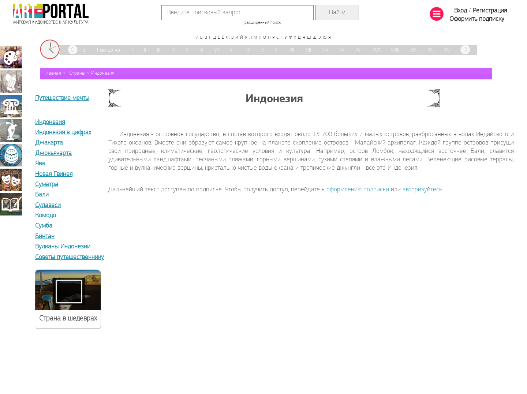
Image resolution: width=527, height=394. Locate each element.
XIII (308, 50)
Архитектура (11, 106)
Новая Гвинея (53, 174)
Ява (40, 163)
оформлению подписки (357, 189)
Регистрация (490, 10)
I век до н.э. (109, 50)
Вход (460, 10)
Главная (52, 73)
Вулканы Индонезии (62, 246)
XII (291, 50)
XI (277, 50)
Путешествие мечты (62, 98)
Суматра (46, 184)
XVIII (395, 50)
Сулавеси (48, 205)
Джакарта (49, 142)
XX (430, 50)
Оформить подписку (476, 19)
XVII (376, 50)
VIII (233, 50)
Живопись (11, 57)
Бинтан (45, 236)
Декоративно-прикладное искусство (11, 155)
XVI (358, 50)
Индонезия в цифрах (63, 132)
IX (248, 50)
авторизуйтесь (422, 189)
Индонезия (103, 73)
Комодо (45, 215)
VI (201, 50)
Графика (11, 81)
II (145, 50)
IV (173, 50)
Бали (42, 194)
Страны (77, 73)
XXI (447, 50)
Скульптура (11, 130)
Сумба (43, 225)
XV (341, 50)
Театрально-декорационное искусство (11, 179)
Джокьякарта (53, 153)
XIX (413, 50)
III (158, 50)
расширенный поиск (262, 22)
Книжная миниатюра (11, 204)
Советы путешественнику (69, 257)
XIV (325, 50)
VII (216, 50)
